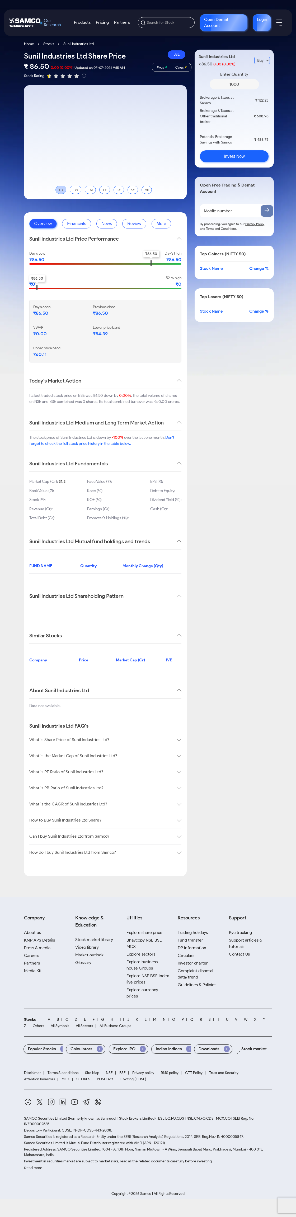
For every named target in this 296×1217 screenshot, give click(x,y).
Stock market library (94, 939)
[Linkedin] (63, 1103)
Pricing (102, 22)
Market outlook (89, 954)
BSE (176, 54)
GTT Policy (194, 1073)
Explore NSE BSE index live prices (147, 979)
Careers (31, 955)
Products (82, 22)
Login (262, 19)
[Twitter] (40, 1103)
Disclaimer (32, 1073)
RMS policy (169, 1073)
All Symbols (60, 1026)
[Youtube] (74, 1103)
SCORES (83, 1079)
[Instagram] (51, 1103)
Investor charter (193, 963)
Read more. (33, 1168)
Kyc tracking (240, 932)
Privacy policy (143, 1073)
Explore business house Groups (142, 965)
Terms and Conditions (221, 229)
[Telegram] (86, 1103)
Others (38, 1026)
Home (29, 44)
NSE (109, 1073)
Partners (122, 22)
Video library (87, 947)
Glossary (83, 962)
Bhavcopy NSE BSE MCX (144, 943)
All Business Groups (115, 1026)
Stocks (48, 44)
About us (32, 932)
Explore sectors (140, 954)
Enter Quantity (234, 74)
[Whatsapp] (98, 1103)
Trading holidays (193, 932)
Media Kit (33, 970)
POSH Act (105, 1079)
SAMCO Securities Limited (45, 1118)
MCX (66, 1079)
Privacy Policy (254, 224)
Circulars (186, 955)
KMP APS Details (39, 940)
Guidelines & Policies (197, 984)
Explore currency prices (142, 993)
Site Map (92, 1073)
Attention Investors (39, 1079)
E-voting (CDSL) (133, 1079)
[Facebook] (28, 1103)
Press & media (37, 947)
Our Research (52, 22)
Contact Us (239, 954)
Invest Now (234, 156)
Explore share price (144, 932)
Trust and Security (223, 1073)
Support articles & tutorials (245, 943)
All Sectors (84, 1026)
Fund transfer (190, 940)
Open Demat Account (216, 22)
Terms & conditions (63, 1073)
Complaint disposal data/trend (195, 974)
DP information (192, 947)
